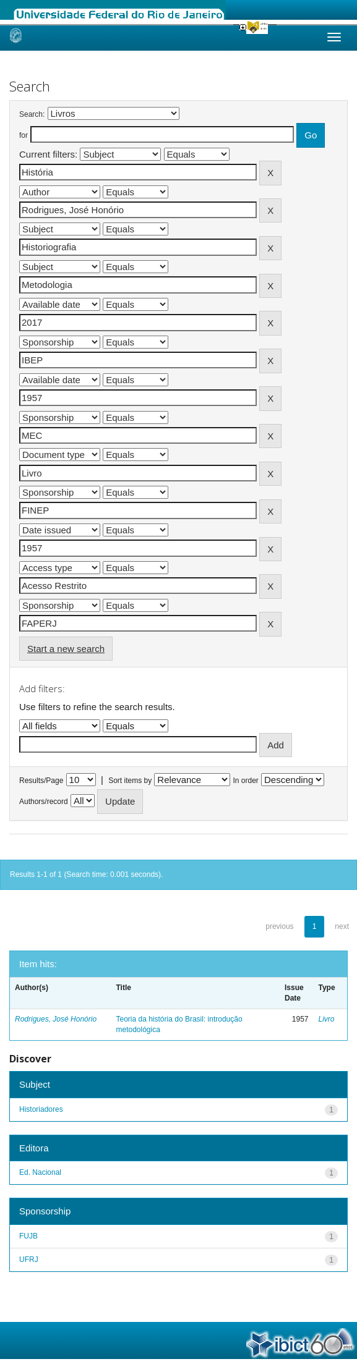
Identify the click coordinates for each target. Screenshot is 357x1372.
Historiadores (41, 1109)
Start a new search (66, 648)
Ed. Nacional (40, 1172)
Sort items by (130, 780)
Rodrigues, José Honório (56, 1019)
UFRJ (28, 1259)
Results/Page (41, 780)
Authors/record (43, 801)
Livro (327, 1019)
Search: (32, 114)
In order (246, 780)
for (23, 135)
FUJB (28, 1236)
